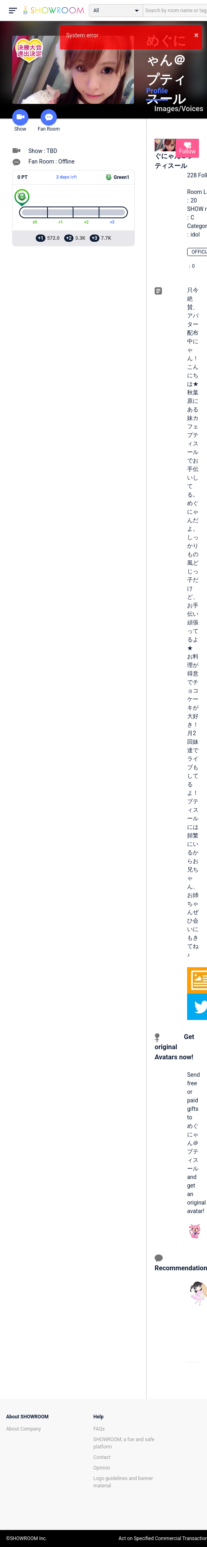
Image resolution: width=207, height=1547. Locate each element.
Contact (101, 1457)
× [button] (196, 35)
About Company (23, 1429)
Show (20, 120)
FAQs (99, 1429)
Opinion (101, 1468)
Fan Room (49, 120)
